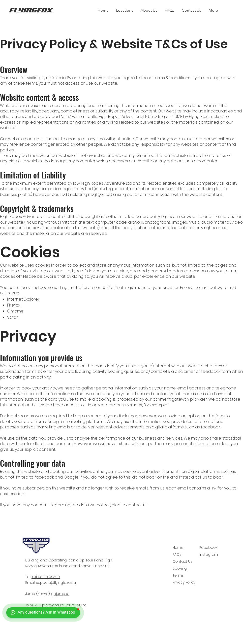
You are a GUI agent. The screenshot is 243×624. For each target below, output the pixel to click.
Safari (13, 317)
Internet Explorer (23, 299)
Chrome (15, 311)
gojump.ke (60, 593)
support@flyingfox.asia (56, 582)
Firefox (13, 305)
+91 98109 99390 (45, 576)
